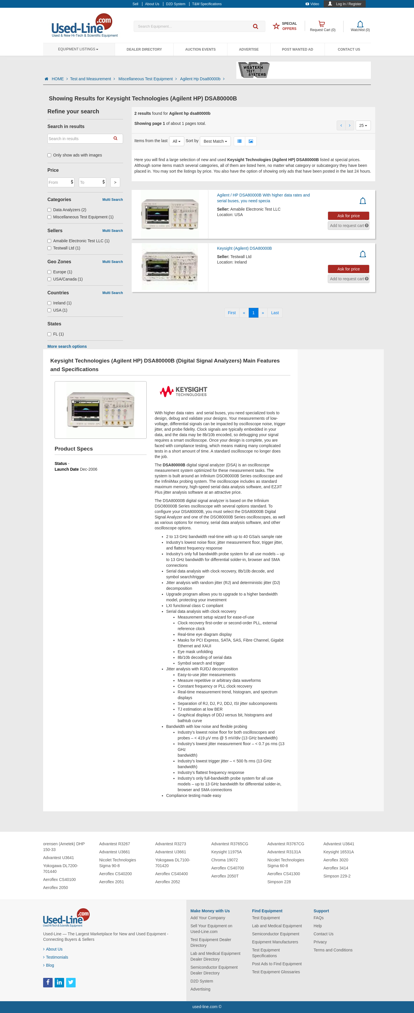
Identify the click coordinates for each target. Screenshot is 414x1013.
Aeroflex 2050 (55, 887)
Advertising (200, 989)
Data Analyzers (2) (66, 209)
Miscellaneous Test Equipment (148, 79)
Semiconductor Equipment (275, 934)
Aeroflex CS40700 (227, 868)
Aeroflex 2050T (225, 876)
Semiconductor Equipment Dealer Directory (214, 970)
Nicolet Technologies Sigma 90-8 (117, 863)
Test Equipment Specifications (266, 953)
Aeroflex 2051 (111, 882)
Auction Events (200, 49)
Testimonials (55, 957)
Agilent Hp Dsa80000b (202, 79)
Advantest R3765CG (229, 844)
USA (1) (57, 310)
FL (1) (55, 334)
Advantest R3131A (284, 852)
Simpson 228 (279, 882)
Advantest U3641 (58, 857)
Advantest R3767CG (285, 844)
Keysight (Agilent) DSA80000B (244, 248)
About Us (53, 949)
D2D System (202, 981)
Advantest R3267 (114, 844)
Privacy (320, 942)
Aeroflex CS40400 (171, 873)
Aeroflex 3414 (335, 868)
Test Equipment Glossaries (276, 972)
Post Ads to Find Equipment (277, 964)
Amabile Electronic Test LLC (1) (78, 241)
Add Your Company (208, 917)
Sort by (192, 140)
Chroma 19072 (224, 860)
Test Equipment (266, 917)
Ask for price (349, 215)
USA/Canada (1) (65, 279)
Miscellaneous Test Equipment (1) (80, 217)
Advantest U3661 (114, 852)
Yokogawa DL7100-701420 (172, 863)
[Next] (263, 313)
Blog (48, 965)
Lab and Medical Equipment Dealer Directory (216, 956)
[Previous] (244, 313)
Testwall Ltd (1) (63, 248)
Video (312, 4)
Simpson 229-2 (336, 876)
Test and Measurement (93, 79)
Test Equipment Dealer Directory (211, 942)
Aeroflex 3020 (335, 860)
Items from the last (151, 140)
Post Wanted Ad (297, 49)
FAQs (319, 917)
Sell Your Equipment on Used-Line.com (212, 929)
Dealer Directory (144, 49)
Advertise (249, 49)
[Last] (274, 313)
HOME (60, 79)
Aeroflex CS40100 (59, 879)
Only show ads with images (74, 155)
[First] (231, 313)
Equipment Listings (78, 49)
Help (318, 926)
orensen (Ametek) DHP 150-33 (64, 847)
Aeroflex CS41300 (283, 873)
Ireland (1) (59, 303)
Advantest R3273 (170, 844)
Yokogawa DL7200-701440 (60, 868)
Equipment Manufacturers (275, 942)
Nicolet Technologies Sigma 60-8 (285, 863)
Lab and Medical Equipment (277, 926)
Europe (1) (59, 272)
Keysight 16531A (338, 852)
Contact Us (349, 49)
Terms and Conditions (333, 950)
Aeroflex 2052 (167, 882)
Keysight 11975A (226, 852)
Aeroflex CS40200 (115, 873)
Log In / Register (348, 4)
